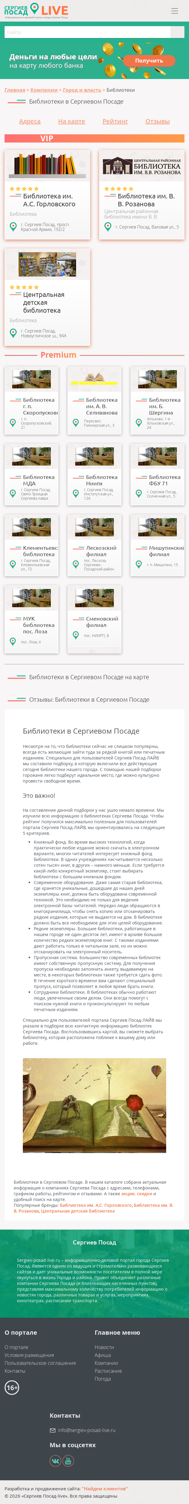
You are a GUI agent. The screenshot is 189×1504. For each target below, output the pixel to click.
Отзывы (157, 121)
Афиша (103, 1355)
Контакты (15, 1371)
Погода (103, 1378)
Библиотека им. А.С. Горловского (96, 1205)
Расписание (108, 1371)
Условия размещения (29, 1355)
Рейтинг (115, 121)
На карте (71, 121)
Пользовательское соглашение (40, 1363)
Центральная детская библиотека (78, 1211)
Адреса (30, 121)
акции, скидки (136, 1193)
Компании (106, 1363)
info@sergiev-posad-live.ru (86, 1430)
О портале (16, 1347)
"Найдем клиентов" (105, 1488)
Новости (104, 1347)
